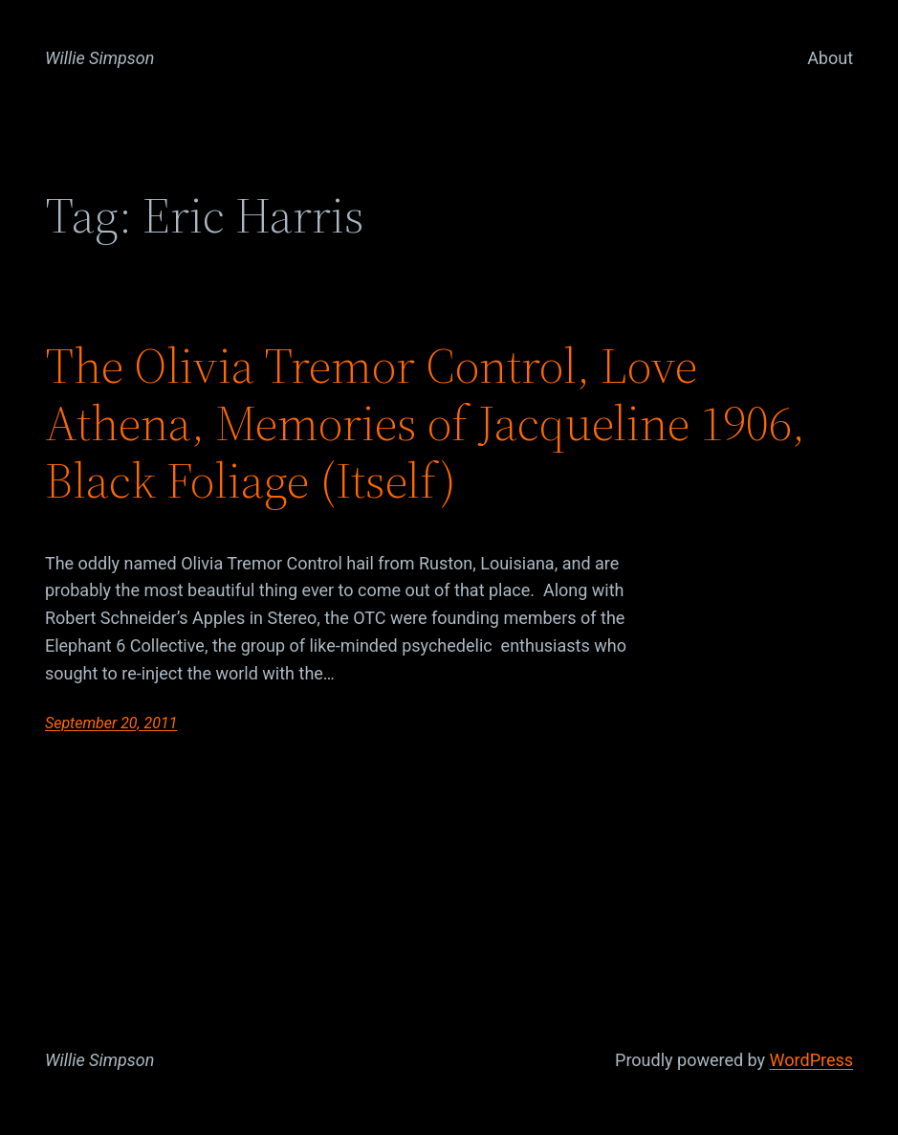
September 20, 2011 (111, 723)
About (830, 58)
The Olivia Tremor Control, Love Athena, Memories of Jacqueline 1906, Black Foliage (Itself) (425, 422)
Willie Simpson (100, 58)
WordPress (811, 1060)
